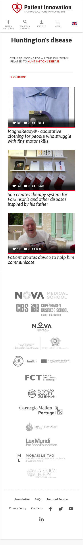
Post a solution (8, 25)
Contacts (36, 508)
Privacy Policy (17, 508)
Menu (58, 24)
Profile (41, 24)
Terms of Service (57, 499)
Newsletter (22, 499)
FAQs (38, 499)
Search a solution (25, 24)
